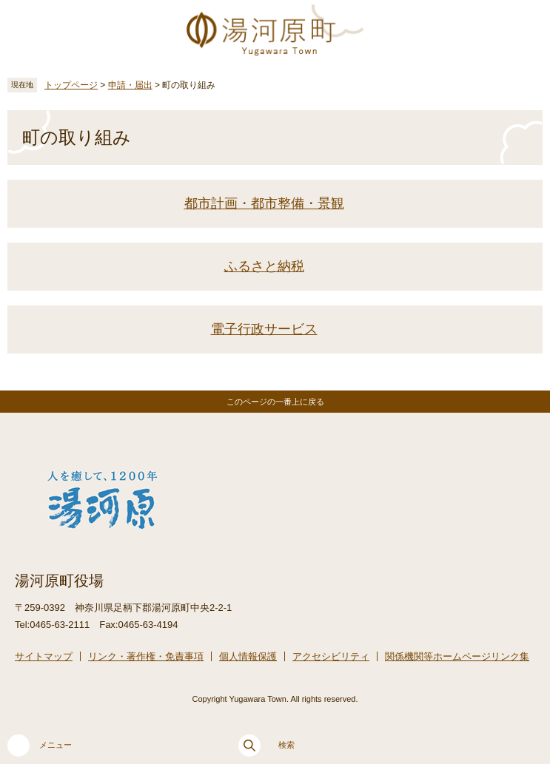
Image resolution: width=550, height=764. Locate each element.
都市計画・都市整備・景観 (264, 203)
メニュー (39, 745)
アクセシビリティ (330, 656)
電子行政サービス (264, 329)
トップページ (71, 85)
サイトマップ (44, 656)
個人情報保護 (248, 656)
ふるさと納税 (264, 266)
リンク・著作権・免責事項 (146, 656)
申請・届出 (130, 85)
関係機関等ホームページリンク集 (457, 656)
